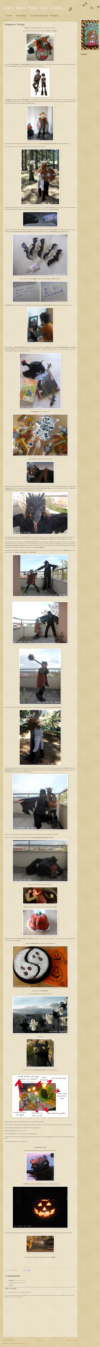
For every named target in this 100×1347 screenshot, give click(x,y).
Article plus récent (8, 1340)
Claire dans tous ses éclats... (34, 8)
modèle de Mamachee (33, 143)
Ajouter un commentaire (11, 1288)
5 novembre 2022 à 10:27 (19, 1280)
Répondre (11, 1285)
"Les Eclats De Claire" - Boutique (44, 15)
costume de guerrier (15, 146)
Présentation (21, 15)
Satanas (53, 545)
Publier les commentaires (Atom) (17, 1343)
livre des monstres (63, 99)
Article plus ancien (71, 1340)
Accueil (8, 15)
